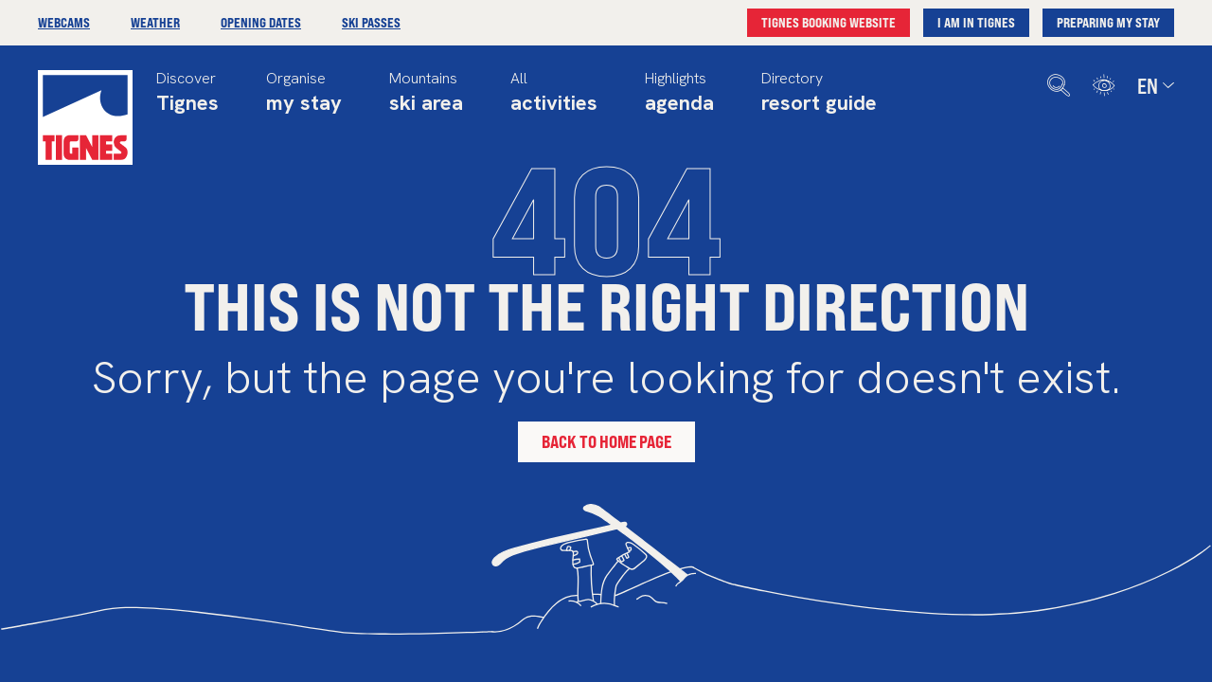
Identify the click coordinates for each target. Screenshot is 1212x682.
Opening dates (261, 22)
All (553, 94)
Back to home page (606, 441)
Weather (155, 22)
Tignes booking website (828, 22)
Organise (304, 94)
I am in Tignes (976, 22)
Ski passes (371, 22)
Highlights (679, 94)
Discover (187, 94)
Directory (819, 94)
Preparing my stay (1108, 22)
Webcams (64, 22)
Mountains (426, 94)
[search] (1058, 86)
